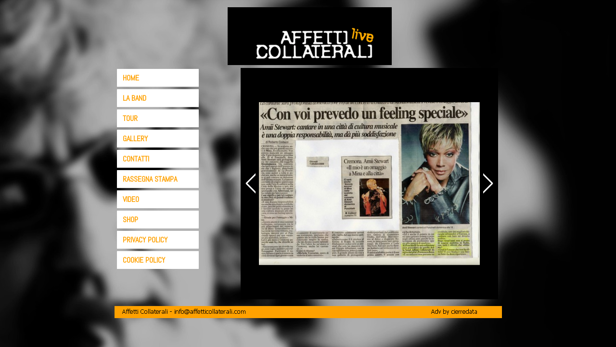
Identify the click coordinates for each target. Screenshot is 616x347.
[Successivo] (486, 183)
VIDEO (131, 199)
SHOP (130, 219)
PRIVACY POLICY (145, 240)
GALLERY (135, 138)
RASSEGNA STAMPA (150, 179)
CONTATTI (136, 159)
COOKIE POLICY (144, 260)
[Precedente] (252, 183)
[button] (184, 311)
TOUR (130, 118)
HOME (131, 78)
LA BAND (134, 98)
